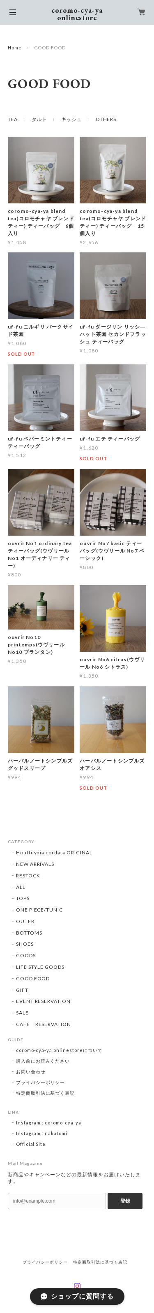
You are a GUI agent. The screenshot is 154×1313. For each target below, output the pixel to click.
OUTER (25, 921)
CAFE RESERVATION (43, 1024)
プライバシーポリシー (40, 1082)
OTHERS (106, 119)
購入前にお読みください (43, 1060)
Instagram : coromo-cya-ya (48, 1122)
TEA (13, 119)
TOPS (23, 898)
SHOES (25, 944)
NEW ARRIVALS (35, 864)
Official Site (31, 1144)
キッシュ (71, 119)
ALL (20, 887)
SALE (22, 1013)
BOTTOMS (29, 933)
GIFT (22, 990)
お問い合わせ (31, 1071)
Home (15, 47)
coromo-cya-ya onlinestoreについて (59, 1050)
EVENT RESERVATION (43, 1001)
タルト (39, 119)
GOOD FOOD (33, 978)
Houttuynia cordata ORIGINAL (54, 852)
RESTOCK (28, 875)
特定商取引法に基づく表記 (45, 1093)
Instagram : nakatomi (41, 1133)
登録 (125, 1201)
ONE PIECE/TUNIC (39, 910)
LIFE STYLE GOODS (40, 967)
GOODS (26, 955)
